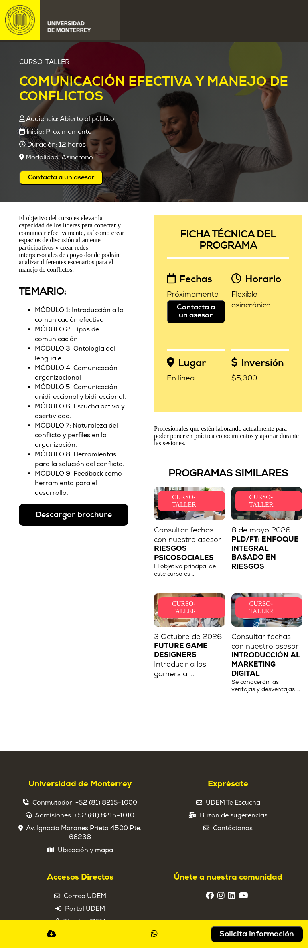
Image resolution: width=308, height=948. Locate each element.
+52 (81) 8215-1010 (104, 815)
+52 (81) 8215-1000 (106, 803)
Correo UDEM (85, 896)
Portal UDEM (85, 909)
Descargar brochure (74, 515)
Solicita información (256, 934)
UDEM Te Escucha (233, 803)
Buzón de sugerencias (233, 815)
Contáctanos (233, 828)
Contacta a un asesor (61, 177)
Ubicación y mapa (85, 850)
